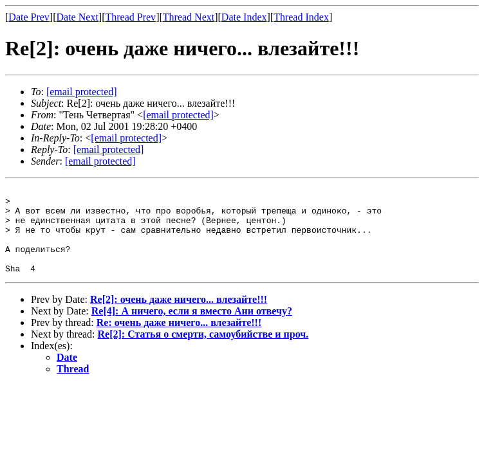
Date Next (77, 17)
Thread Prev (130, 17)
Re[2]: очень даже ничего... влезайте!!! (178, 316)
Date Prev (29, 17)
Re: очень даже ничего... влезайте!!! (179, 339)
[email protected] (126, 137)
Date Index (244, 17)
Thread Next (188, 17)
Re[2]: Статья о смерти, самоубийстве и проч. (203, 351)
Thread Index (301, 17)
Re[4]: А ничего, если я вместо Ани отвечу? (191, 328)
